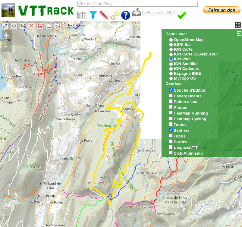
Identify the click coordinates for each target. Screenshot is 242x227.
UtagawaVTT (186, 147)
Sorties (180, 142)
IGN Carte (183, 49)
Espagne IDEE (187, 73)
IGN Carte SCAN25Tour (196, 54)
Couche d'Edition (190, 90)
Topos (179, 136)
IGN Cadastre (186, 68)
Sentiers (182, 130)
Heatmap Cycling (190, 119)
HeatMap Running (191, 113)
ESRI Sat (182, 44)
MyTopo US (185, 78)
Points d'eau (185, 101)
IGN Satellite (186, 63)
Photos (180, 107)
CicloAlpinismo (188, 153)
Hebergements (188, 96)
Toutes (180, 124)
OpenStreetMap (189, 39)
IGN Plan (182, 59)
